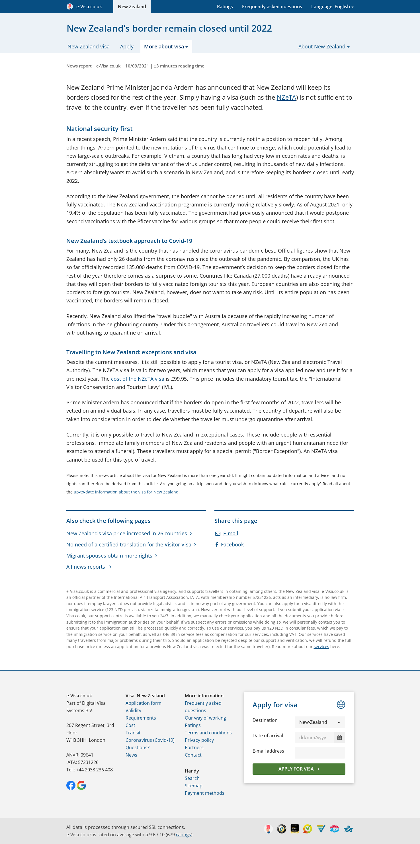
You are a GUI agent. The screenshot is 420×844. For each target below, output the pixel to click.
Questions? (137, 747)
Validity (133, 710)
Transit (133, 733)
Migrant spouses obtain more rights (109, 555)
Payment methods (204, 793)
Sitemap (193, 785)
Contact (193, 755)
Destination (265, 720)
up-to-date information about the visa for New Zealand (126, 492)
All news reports (86, 566)
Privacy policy (199, 740)
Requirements (141, 718)
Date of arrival (268, 735)
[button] (320, 722)
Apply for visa (296, 769)
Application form (143, 703)
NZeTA (286, 97)
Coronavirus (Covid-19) (150, 740)
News (131, 755)
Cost (130, 725)
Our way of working (205, 718)
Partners (194, 747)
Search (192, 778)
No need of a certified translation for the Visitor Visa (128, 544)
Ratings (225, 6)
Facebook (229, 544)
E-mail (226, 533)
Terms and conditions (208, 733)
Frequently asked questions (272, 6)
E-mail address (268, 751)
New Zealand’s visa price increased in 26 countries (126, 533)
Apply (127, 46)
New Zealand (132, 6)
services (321, 646)
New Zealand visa (88, 46)
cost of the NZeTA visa (137, 378)
